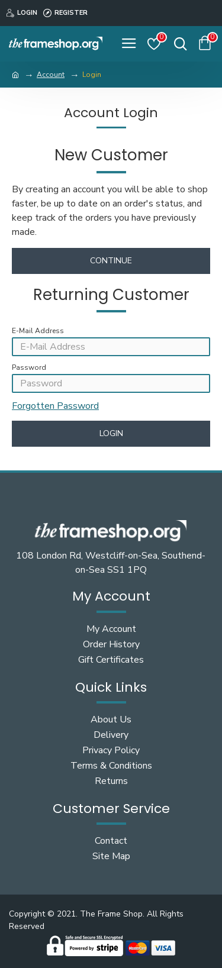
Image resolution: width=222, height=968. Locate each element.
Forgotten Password (55, 405)
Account (51, 74)
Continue (111, 260)
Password (29, 367)
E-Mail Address (38, 330)
